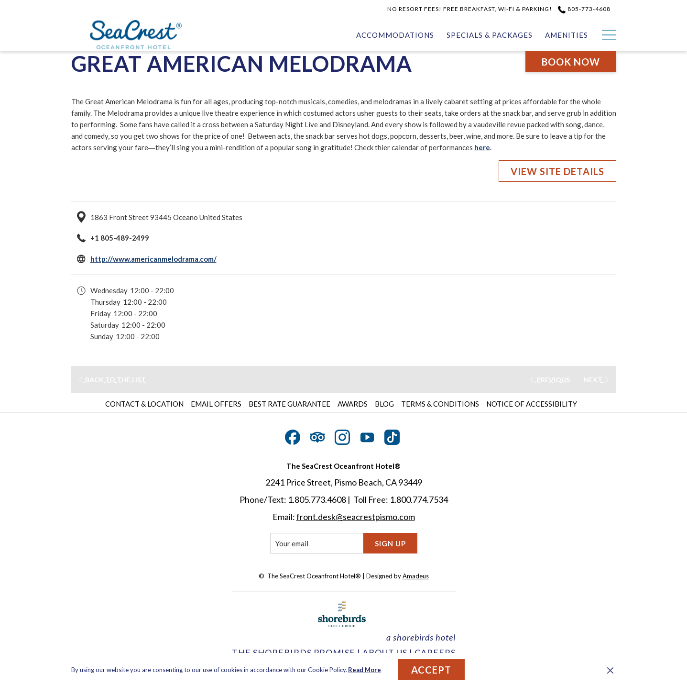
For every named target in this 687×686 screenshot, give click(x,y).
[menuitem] (145, 403)
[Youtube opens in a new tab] (367, 435)
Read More (364, 670)
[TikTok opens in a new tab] (392, 435)
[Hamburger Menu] (605, 34)
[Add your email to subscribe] (316, 543)
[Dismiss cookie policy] (610, 670)
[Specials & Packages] (401, 34)
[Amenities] (478, 34)
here (482, 147)
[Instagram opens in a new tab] (342, 435)
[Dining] (573, 34)
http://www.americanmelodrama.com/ (153, 258)
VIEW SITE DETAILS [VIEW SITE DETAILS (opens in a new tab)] (557, 171)
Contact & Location (144, 403)
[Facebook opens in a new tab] (292, 435)
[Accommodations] (306, 34)
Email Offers (216, 403)
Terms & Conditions (440, 403)
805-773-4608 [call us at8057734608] (584, 8)
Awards (353, 403)
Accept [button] (431, 669)
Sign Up (390, 543)
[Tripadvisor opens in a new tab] (317, 435)
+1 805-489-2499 (119, 237)
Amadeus (416, 576)
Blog (384, 403)
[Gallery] (529, 34)
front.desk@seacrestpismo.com (355, 516)
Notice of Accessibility (531, 403)
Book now (571, 61)
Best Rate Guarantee (289, 403)
